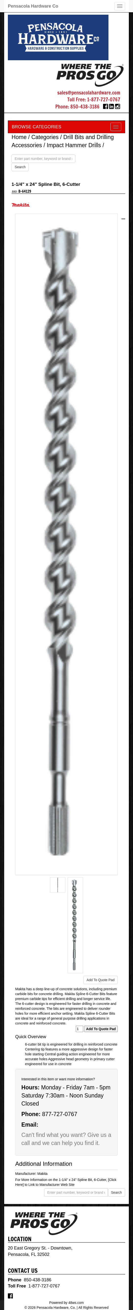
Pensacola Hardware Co (33, 6)
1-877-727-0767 (103, 99)
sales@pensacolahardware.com (88, 92)
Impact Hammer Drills (74, 145)
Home (19, 137)
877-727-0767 (59, 1114)
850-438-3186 (85, 106)
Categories (45, 137)
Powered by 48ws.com (66, 1303)
